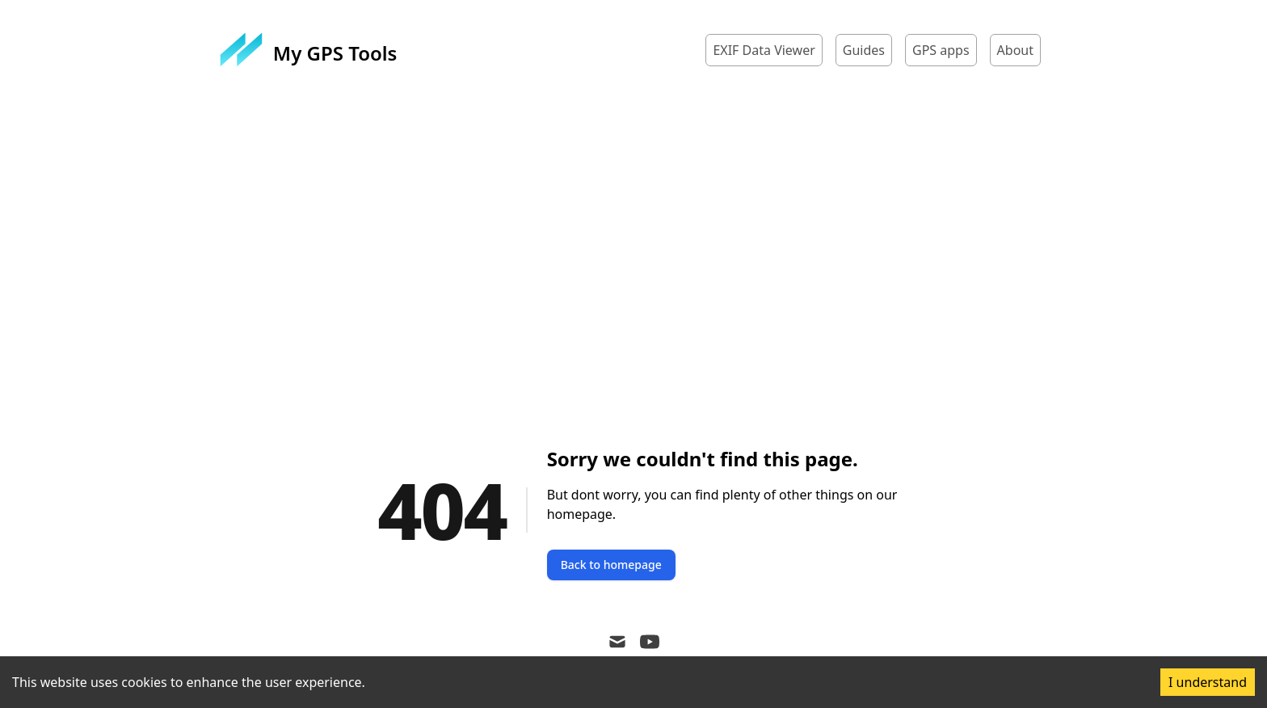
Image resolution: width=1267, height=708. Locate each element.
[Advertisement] (633, 247)
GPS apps (941, 50)
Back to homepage (611, 564)
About (1015, 50)
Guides (864, 50)
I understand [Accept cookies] (1207, 682)
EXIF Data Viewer (763, 50)
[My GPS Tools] (308, 50)
